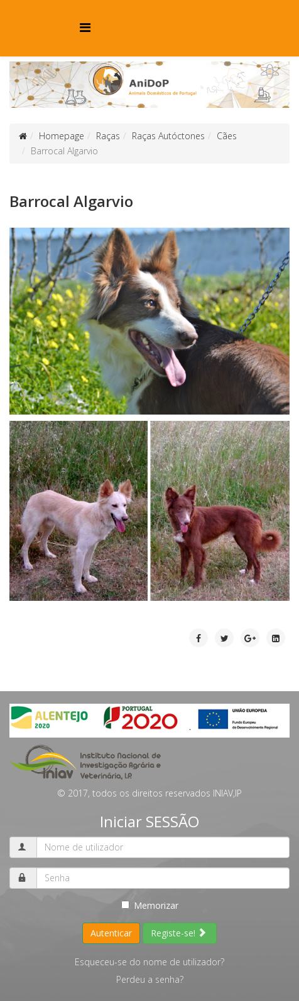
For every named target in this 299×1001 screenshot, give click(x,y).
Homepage (61, 136)
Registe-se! (179, 933)
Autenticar (111, 933)
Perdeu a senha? (149, 979)
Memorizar (149, 905)
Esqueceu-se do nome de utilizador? (149, 962)
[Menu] (85, 27)
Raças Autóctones (168, 136)
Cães (227, 136)
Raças (108, 136)
